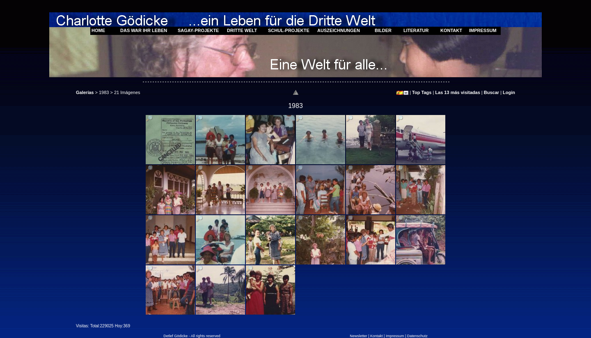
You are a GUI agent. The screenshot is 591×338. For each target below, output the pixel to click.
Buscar (491, 92)
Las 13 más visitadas (457, 92)
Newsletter (358, 336)
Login (509, 92)
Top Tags (421, 92)
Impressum (395, 336)
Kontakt (376, 336)
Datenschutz (417, 336)
